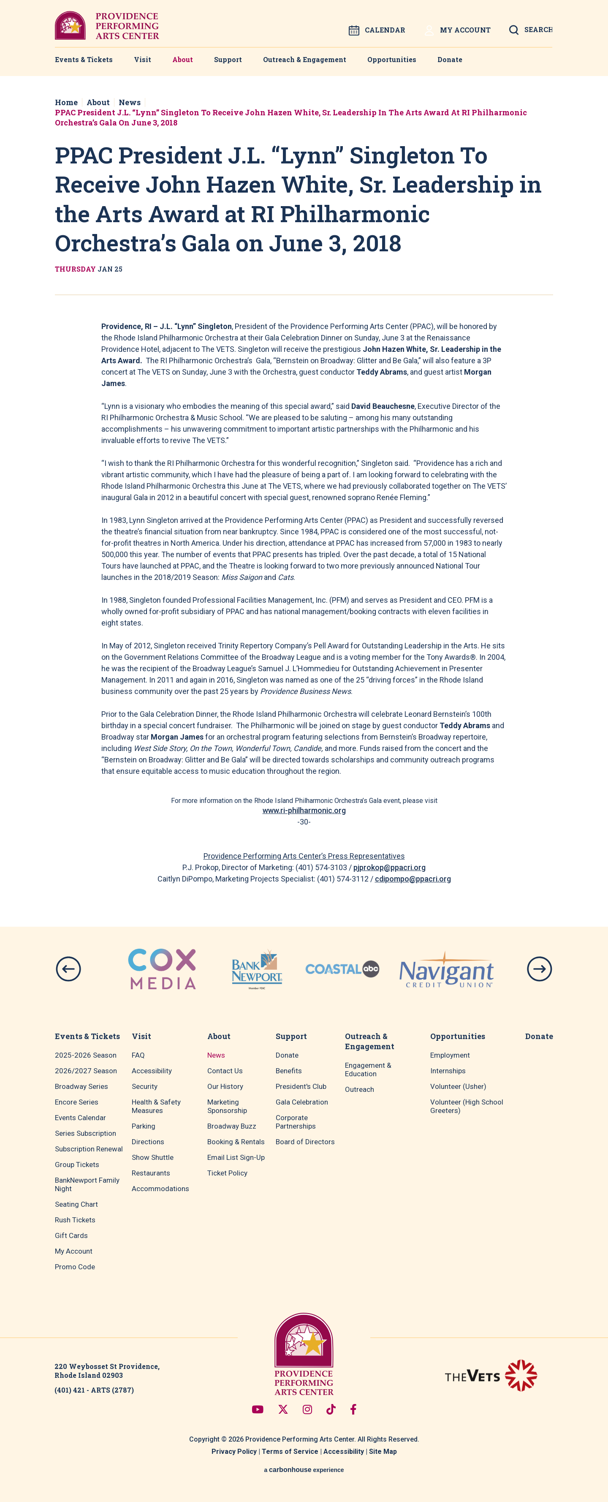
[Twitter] (283, 1409)
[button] (68, 969)
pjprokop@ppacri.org (389, 867)
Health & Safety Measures (156, 1106)
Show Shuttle (153, 1157)
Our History (225, 1086)
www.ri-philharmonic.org (304, 810)
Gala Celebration (302, 1102)
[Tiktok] (331, 1409)
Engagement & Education (368, 1069)
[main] (304, 480)
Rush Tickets (75, 1220)
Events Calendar (80, 1117)
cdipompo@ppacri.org (413, 878)
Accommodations (160, 1188)
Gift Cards (71, 1235)
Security (144, 1086)
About (182, 59)
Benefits (289, 1071)
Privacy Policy (234, 1452)
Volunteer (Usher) (458, 1086)
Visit (142, 59)
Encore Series (76, 1102)
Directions (148, 1141)
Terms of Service (290, 1452)
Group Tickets (77, 1164)
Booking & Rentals (236, 1141)
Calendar (377, 30)
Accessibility (152, 1071)
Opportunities (391, 59)
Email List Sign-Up (236, 1157)
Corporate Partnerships (296, 1121)
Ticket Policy (227, 1173)
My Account (457, 30)
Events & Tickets (84, 59)
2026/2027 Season (86, 1071)
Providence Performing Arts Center (107, 25)
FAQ (138, 1055)
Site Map (383, 1452)
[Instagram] (307, 1409)
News (130, 102)
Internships (448, 1071)
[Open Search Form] (530, 32)
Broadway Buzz (231, 1126)
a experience (304, 1469)
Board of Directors (305, 1141)
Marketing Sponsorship (227, 1106)
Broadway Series (81, 1086)
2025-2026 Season (86, 1055)
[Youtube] (257, 1409)
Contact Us (225, 1071)
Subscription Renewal (89, 1149)
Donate (449, 59)
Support (228, 59)
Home (66, 102)
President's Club (301, 1086)
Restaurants (151, 1173)
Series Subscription (85, 1133)
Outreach (359, 1089)
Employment (450, 1055)
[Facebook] (353, 1409)
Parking (143, 1126)
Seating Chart (76, 1204)
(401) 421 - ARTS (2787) (94, 1389)
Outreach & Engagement (304, 59)
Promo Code (75, 1267)
